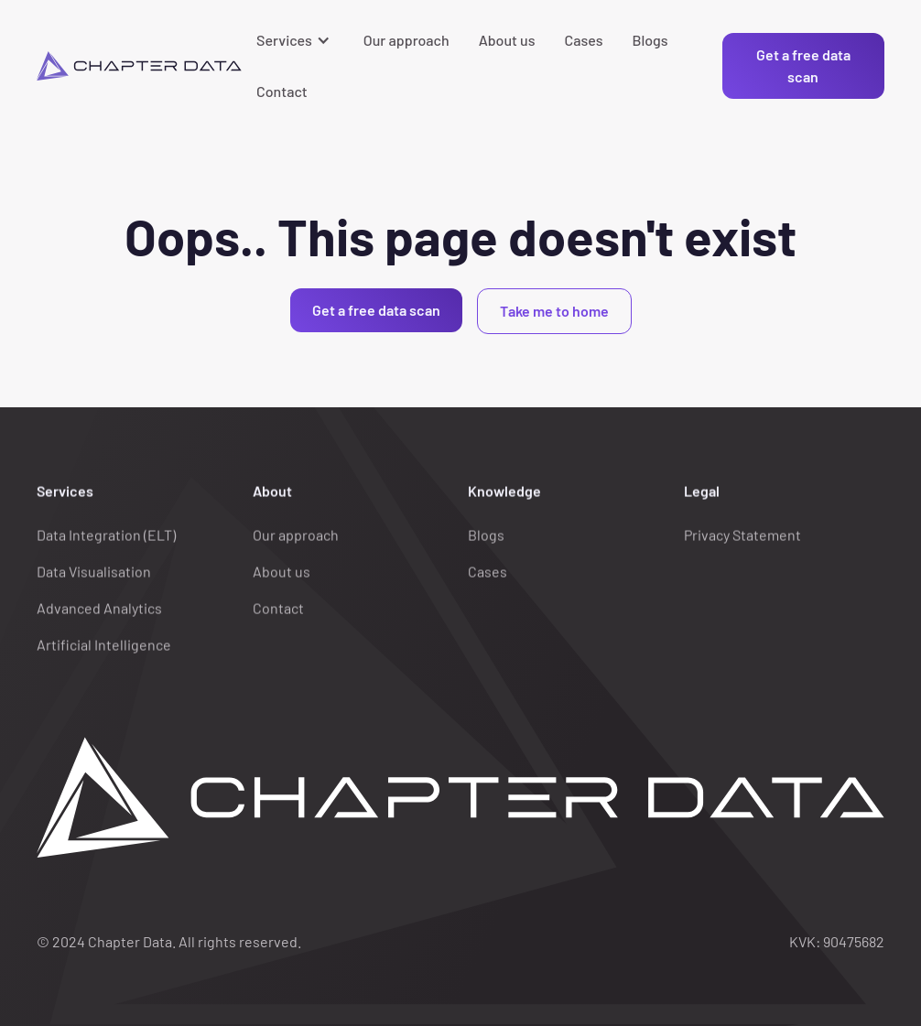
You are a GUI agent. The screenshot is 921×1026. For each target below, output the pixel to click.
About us (507, 40)
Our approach (406, 40)
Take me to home (554, 310)
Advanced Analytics (99, 608)
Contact (282, 91)
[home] (139, 66)
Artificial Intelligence (104, 644)
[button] (295, 40)
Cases (584, 40)
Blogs (649, 40)
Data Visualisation (94, 571)
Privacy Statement (742, 535)
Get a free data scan (803, 65)
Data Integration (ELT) (106, 535)
